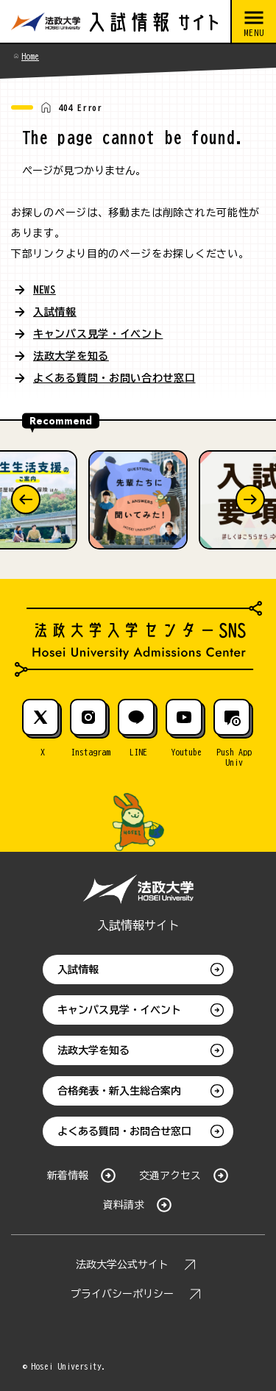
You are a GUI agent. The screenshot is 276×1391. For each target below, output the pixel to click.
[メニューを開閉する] (253, 22)
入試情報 (55, 312)
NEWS (44, 290)
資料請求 (123, 1205)
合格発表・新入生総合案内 (119, 1091)
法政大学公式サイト (122, 1264)
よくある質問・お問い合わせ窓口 (114, 378)
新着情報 (67, 1175)
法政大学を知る (71, 356)
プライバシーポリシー (122, 1294)
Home (30, 55)
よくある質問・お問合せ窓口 (124, 1131)
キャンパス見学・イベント (98, 334)
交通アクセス (170, 1175)
